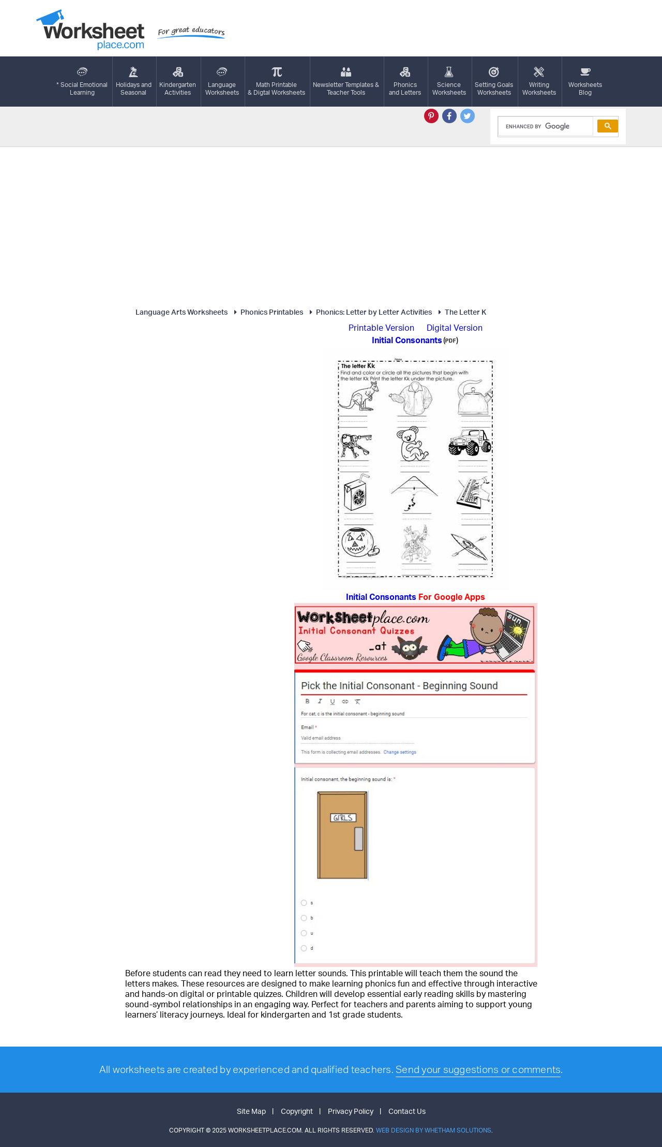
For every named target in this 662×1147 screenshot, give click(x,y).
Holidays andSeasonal (134, 81)
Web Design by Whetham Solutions (433, 1130)
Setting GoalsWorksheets (494, 81)
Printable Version (381, 327)
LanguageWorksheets (222, 81)
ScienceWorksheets (449, 81)
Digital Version (455, 327)
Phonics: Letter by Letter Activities (369, 311)
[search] (544, 126)
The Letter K (460, 311)
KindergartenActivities (177, 81)
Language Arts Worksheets (182, 311)
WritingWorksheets (539, 81)
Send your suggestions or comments (478, 1069)
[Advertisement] (331, 224)
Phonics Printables (267, 311)
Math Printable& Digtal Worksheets (276, 81)
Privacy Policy (350, 1111)
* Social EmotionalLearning (82, 81)
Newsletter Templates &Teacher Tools (346, 81)
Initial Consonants (415, 597)
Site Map (251, 1111)
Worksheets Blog (585, 81)
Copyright (297, 1111)
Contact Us (407, 1111)
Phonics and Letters (405, 81)
